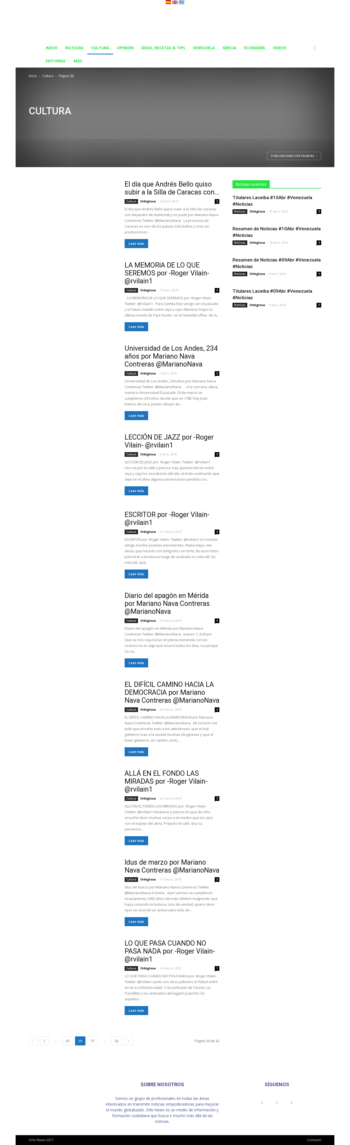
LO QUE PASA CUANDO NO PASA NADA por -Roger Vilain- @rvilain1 (170, 951)
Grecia (229, 47)
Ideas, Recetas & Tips (163, 47)
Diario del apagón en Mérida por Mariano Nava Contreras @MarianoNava (167, 603)
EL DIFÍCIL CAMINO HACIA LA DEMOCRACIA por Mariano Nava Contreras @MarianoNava (172, 692)
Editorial (56, 60)
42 (117, 1041)
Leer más (136, 244)
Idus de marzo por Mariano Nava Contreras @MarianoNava (172, 866)
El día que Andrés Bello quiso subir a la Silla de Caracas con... (172, 188)
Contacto (314, 1140)
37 (93, 1041)
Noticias (74, 47)
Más (78, 60)
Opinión (125, 47)
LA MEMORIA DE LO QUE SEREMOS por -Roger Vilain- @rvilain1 (167, 273)
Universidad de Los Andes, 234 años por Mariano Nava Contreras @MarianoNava (171, 356)
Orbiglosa (148, 201)
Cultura (100, 47)
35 (68, 1041)
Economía (254, 47)
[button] (314, 48)
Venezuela (204, 47)
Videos (279, 47)
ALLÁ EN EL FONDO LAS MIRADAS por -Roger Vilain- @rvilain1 (166, 781)
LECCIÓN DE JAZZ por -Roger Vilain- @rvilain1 (169, 441)
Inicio (52, 47)
